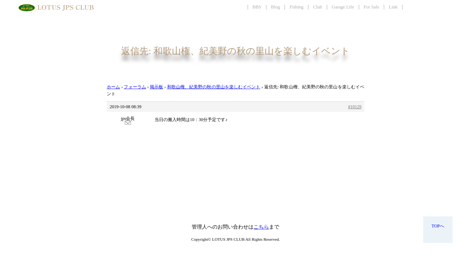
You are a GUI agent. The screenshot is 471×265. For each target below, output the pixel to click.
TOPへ (438, 226)
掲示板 (156, 86)
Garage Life (343, 7)
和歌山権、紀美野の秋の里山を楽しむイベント (214, 86)
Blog (275, 7)
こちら (261, 227)
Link (393, 7)
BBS (256, 7)
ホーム (113, 86)
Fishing (297, 7)
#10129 (354, 107)
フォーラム (135, 86)
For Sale (371, 7)
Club (317, 7)
